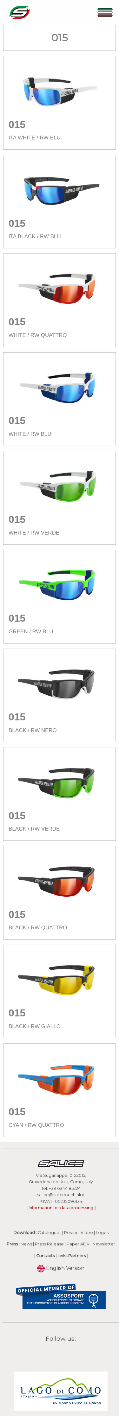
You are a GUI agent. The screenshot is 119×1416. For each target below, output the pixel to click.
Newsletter (103, 1244)
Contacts (45, 1255)
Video (87, 1232)
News (26, 1244)
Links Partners (71, 1255)
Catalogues (49, 1232)
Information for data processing (61, 1207)
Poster (71, 1232)
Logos (102, 1232)
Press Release (49, 1244)
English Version (60, 1268)
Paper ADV (78, 1244)
